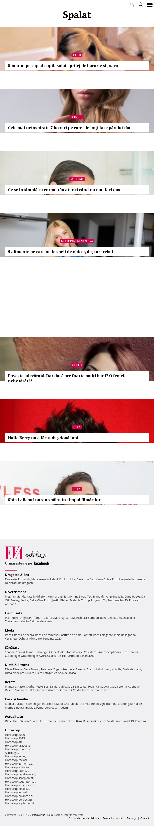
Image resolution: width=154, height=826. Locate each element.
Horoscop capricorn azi (20, 774)
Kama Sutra (103, 579)
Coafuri (77, 117)
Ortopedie (74, 656)
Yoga (56, 669)
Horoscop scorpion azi (19, 778)
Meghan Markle (15, 596)
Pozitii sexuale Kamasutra (129, 579)
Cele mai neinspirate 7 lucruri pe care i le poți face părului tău (69, 127)
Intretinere (68, 669)
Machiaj (59, 618)
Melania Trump (80, 600)
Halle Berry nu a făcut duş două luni (43, 437)
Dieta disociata (14, 673)
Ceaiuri (20, 652)
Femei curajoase (47, 707)
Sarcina (10, 652)
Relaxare (46, 669)
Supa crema (119, 686)
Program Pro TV (117, 600)
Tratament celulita (17, 621)
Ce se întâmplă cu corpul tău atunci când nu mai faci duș (64, 189)
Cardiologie (12, 656)
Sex (92, 579)
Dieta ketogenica (46, 673)
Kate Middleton (36, 596)
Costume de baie (70, 635)
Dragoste (11, 579)
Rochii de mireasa (46, 635)
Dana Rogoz (132, 596)
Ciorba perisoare (46, 690)
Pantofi (87, 635)
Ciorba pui (65, 690)
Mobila (60, 704)
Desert (9, 690)
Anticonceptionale (110, 652)
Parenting (122, 704)
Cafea (62, 686)
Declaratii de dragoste (19, 583)
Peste (39, 686)
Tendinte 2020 (52, 638)
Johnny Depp (77, 596)
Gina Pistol (44, 600)
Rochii (14, 618)
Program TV (98, 600)
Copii (77, 55)
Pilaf (31, 690)
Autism (63, 707)
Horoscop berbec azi (18, 799)
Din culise (11, 721)
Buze (103, 618)
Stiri (77, 427)
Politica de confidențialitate (84, 818)
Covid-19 (128, 721)
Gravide (30, 707)
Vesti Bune (114, 721)
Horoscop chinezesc (18, 749)
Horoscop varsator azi (19, 785)
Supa (70, 686)
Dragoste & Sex (17, 575)
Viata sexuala (40, 579)
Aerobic (81, 669)
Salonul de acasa (41, 621)
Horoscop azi (13, 742)
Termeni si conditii (113, 818)
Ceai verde (54, 656)
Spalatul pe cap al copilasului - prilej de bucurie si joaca (63, 65)
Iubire (71, 579)
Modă (9, 630)
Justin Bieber (60, 600)
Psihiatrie (88, 656)
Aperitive (134, 686)
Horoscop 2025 (15, 738)
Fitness (17, 669)
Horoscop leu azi (16, 792)
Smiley (15, 600)
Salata (54, 686)
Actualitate (14, 716)
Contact (144, 818)
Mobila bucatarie (16, 704)
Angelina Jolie (114, 596)
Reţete (10, 682)
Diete (8, 669)
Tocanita (93, 686)
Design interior (105, 704)
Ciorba (30, 686)
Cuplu (77, 365)
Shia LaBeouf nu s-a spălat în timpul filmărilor (54, 499)
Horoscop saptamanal (19, 803)
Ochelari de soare (30, 638)
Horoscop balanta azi (18, 796)
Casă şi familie (16, 699)
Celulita (113, 618)
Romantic (24, 579)
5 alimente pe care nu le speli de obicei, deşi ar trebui (60, 251)
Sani (68, 618)
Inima (29, 652)
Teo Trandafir (96, 596)
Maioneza (21, 690)
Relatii (54, 579)
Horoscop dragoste (17, 745)
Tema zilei (50, 721)
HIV (64, 656)
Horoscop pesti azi (17, 789)
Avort (42, 656)
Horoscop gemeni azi (18, 763)
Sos (46, 686)
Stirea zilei (36, 721)
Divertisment (15, 592)
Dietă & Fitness (17, 665)
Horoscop (12, 730)
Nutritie (116, 669)
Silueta (29, 673)
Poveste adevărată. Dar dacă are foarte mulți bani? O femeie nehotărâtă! (67, 378)
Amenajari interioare (41, 704)
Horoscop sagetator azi (20, 781)
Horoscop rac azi (16, 760)
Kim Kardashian (58, 596)
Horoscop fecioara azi (19, 767)
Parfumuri (36, 618)
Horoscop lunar (15, 756)
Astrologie (11, 753)
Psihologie (41, 652)
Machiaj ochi (127, 618)
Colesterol (90, 652)
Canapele (72, 704)
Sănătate (77, 179)
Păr (7, 618)
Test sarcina (131, 652)
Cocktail (105, 686)
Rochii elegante (103, 635)
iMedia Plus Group (42, 815)
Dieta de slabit (132, 669)
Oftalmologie (29, 656)
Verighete (11, 638)
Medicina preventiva (77, 241)
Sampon (93, 618)
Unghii (24, 618)
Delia (32, 600)
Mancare (10, 686)
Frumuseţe (13, 613)
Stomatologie (74, 652)
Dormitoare (87, 704)
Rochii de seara (24, 635)
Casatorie (83, 579)
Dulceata (80, 686)
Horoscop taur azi (16, 771)
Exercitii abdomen (98, 669)
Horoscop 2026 (15, 735)
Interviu (24, 721)
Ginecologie (56, 652)
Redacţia (132, 818)
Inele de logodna (125, 635)
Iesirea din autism (70, 721)
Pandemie (141, 721)
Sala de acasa (67, 673)
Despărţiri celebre (94, 721)
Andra (24, 600)
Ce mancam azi (100, 690)
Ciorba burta (81, 690)
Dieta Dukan (31, 669)
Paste (21, 686)
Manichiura (79, 618)
